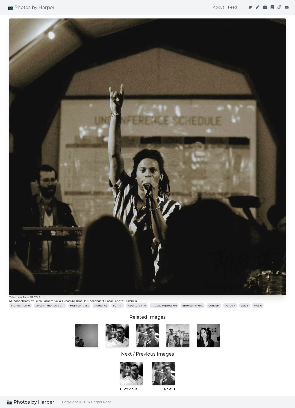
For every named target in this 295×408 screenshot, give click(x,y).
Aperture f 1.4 (137, 305)
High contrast (79, 305)
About (218, 7)
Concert (213, 305)
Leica (244, 305)
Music (258, 305)
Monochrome (20, 305)
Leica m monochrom (50, 305)
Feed (232, 7)
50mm (117, 305)
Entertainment (192, 305)
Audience (100, 305)
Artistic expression (164, 305)
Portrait (230, 305)
